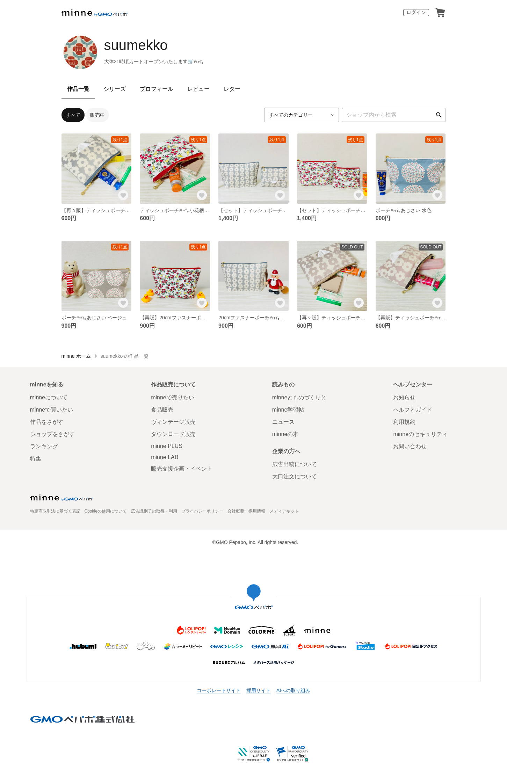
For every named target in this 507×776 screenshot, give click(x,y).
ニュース (283, 422)
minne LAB (164, 457)
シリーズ (114, 89)
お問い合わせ (410, 446)
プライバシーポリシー (202, 511)
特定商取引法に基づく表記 (55, 511)
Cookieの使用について (106, 511)
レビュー (198, 89)
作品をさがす (47, 422)
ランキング (44, 446)
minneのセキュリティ (420, 434)
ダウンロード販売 (173, 434)
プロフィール (156, 89)
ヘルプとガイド (412, 410)
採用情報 (256, 511)
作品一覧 (78, 89)
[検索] (439, 115)
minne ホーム (76, 356)
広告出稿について (294, 464)
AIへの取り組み (293, 690)
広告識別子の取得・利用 (154, 511)
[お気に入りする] (123, 195)
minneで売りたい (172, 397)
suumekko (136, 45)
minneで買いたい (51, 410)
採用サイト (258, 690)
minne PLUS (166, 446)
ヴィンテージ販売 (173, 422)
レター (232, 89)
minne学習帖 (288, 410)
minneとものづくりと (299, 397)
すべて (73, 115)
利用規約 (404, 422)
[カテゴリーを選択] (301, 115)
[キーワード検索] (394, 115)
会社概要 (235, 511)
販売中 (97, 115)
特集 (35, 459)
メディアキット (284, 511)
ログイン (416, 12)
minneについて (49, 397)
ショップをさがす (52, 434)
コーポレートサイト (219, 690)
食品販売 (162, 410)
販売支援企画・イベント (181, 469)
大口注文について (294, 476)
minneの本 (285, 434)
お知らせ (404, 397)
